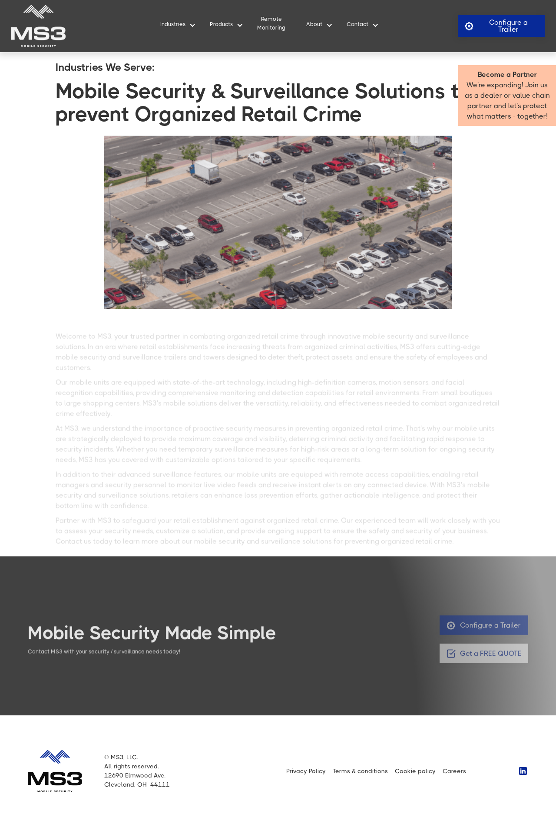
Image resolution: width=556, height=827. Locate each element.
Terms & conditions (360, 770)
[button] (174, 26)
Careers (454, 770)
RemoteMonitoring (271, 23)
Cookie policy (415, 770)
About (314, 24)
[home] (38, 26)
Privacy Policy (306, 770)
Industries (172, 24)
